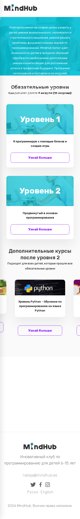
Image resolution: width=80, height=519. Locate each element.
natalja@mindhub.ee (40, 475)
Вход (71, 8)
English (47, 492)
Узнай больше (40, 158)
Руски (32, 492)
